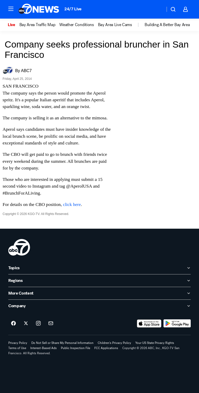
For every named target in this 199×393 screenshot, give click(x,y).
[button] (10, 9)
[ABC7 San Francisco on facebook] (13, 323)
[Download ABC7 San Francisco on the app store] (149, 323)
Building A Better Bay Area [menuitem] (167, 24)
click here (72, 204)
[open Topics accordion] (99, 268)
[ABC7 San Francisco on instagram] (38, 323)
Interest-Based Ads (43, 348)
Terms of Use (17, 348)
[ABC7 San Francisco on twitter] (26, 323)
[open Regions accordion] (99, 281)
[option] (13, 25)
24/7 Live (73, 9)
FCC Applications (106, 348)
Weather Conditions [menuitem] (76, 24)
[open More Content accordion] (99, 293)
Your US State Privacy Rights (154, 342)
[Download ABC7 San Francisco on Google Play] (177, 323)
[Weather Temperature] (157, 9)
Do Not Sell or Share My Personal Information (62, 342)
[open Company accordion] (99, 306)
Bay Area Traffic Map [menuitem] (37, 24)
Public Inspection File (75, 348)
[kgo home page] (19, 247)
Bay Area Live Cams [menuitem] (115, 24)
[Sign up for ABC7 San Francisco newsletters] (51, 323)
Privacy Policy (17, 342)
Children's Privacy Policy (114, 342)
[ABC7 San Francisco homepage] (38, 9)
